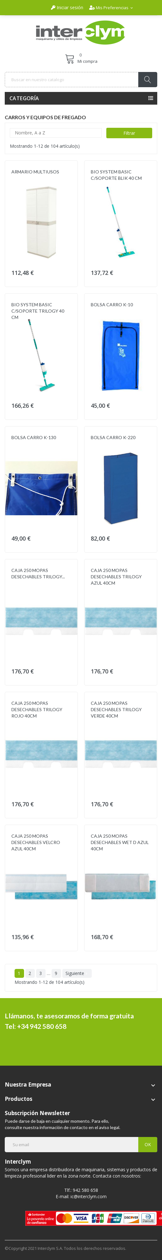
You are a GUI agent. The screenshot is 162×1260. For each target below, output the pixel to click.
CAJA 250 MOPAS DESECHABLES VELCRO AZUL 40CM (35, 842)
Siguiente (77, 973)
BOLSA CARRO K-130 (33, 437)
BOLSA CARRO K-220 (113, 437)
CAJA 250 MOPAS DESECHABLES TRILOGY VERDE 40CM (116, 709)
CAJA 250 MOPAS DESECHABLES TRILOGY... (38, 573)
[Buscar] (81, 79)
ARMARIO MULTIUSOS (35, 171)
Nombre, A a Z (56, 133)
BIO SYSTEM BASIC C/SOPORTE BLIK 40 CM (116, 175)
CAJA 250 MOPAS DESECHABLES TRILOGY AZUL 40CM (116, 577)
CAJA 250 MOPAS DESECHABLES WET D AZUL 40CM (120, 842)
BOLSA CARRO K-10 (112, 304)
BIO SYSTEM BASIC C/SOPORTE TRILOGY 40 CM (37, 311)
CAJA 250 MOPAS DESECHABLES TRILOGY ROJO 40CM (36, 709)
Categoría (24, 98)
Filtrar (129, 133)
